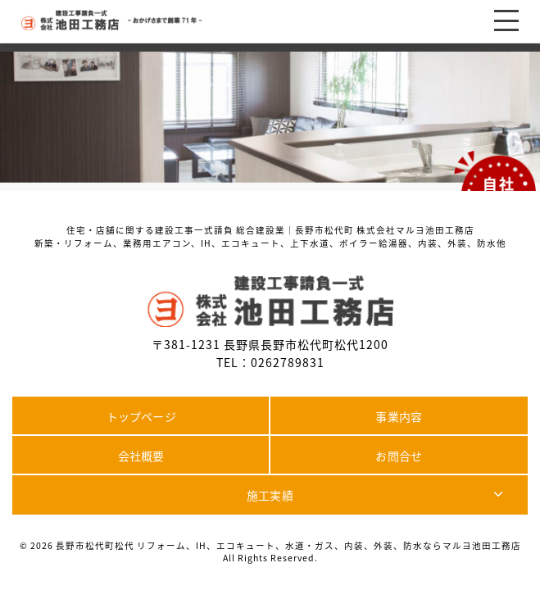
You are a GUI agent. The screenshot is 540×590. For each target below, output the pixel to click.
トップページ (141, 416)
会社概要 (141, 455)
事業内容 (398, 416)
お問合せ (398, 455)
